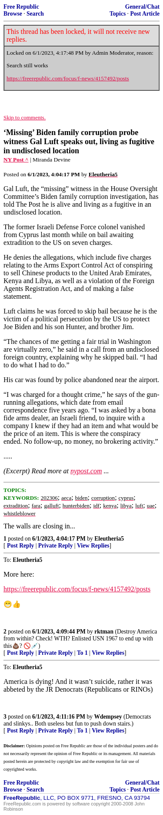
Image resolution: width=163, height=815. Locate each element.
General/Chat (142, 6)
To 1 (82, 653)
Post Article (145, 13)
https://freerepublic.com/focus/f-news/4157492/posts (68, 78)
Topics (118, 13)
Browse (12, 13)
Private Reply (55, 545)
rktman (103, 631)
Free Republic (21, 6)
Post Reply (20, 545)
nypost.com (86, 471)
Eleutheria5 (109, 538)
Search (35, 13)
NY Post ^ (16, 159)
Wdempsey (108, 716)
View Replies (93, 545)
